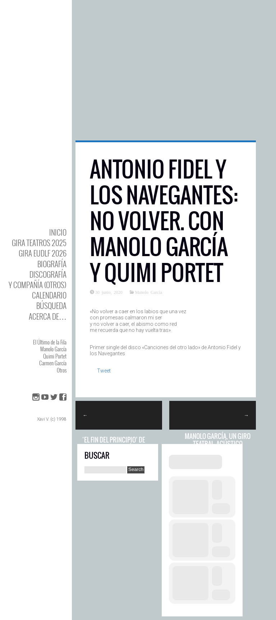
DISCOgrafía (47, 274)
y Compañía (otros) (37, 284)
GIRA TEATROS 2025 (39, 242)
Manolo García (53, 349)
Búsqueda (51, 305)
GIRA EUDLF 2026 (42, 253)
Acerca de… (47, 316)
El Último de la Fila (49, 342)
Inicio (57, 232)
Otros (61, 370)
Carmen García (52, 363)
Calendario (49, 295)
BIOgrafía (51, 263)
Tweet (104, 371)
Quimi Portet (54, 356)
